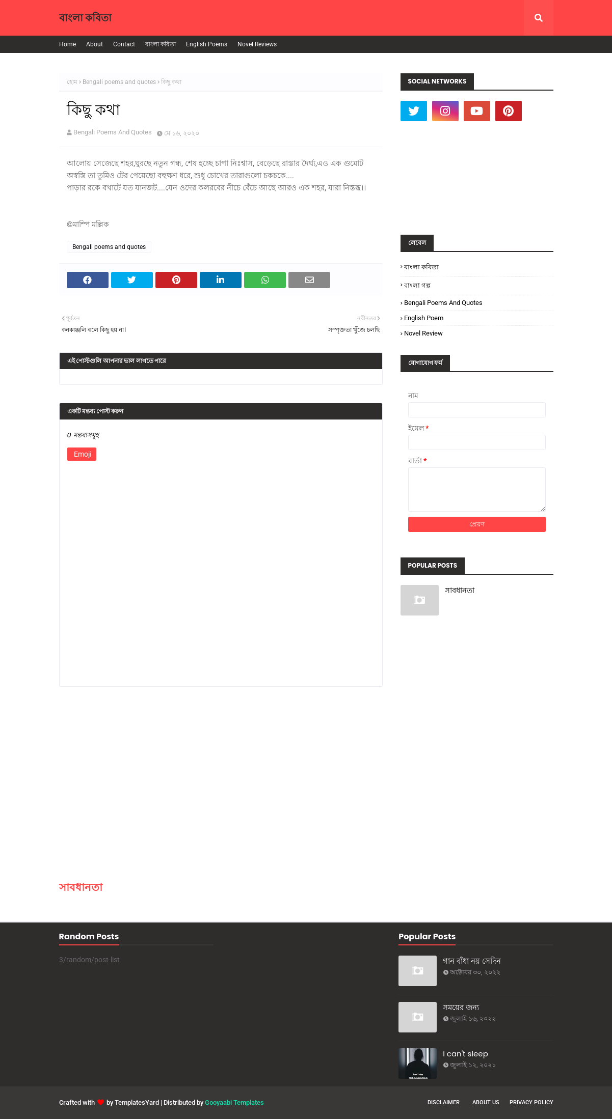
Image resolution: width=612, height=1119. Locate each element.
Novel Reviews (257, 44)
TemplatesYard (137, 1102)
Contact (124, 44)
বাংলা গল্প (417, 285)
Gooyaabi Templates (234, 1102)
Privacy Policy (531, 1102)
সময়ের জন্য (461, 1007)
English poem (423, 318)
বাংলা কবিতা (85, 18)
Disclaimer (444, 1102)
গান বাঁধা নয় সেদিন (472, 961)
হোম (72, 82)
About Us (485, 1102)
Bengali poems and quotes (119, 82)
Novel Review (423, 333)
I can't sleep (465, 1053)
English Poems (206, 44)
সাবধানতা (80, 887)
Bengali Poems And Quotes (112, 132)
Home (67, 44)
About (94, 44)
